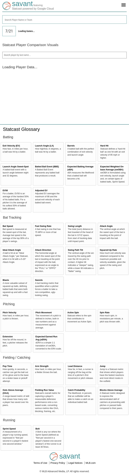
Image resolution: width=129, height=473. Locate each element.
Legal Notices (75, 463)
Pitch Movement (43, 312)
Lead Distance (75, 366)
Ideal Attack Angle (12, 250)
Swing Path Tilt (75, 250)
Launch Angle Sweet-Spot (16, 166)
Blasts (6, 280)
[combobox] (64, 19)
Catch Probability (76, 390)
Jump (102, 366)
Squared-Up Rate (108, 250)
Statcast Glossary (21, 129)
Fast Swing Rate (43, 226)
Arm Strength (41, 366)
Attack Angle (106, 226)
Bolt (37, 429)
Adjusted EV (41, 190)
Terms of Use (40, 463)
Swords (39, 280)
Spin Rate (105, 312)
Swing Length (75, 226)
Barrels (71, 146)
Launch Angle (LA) (44, 146)
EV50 (5, 190)
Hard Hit (104, 146)
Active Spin (73, 312)
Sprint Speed (9, 429)
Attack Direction (43, 250)
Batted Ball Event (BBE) (47, 166)
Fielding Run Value (44, 390)
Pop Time (7, 366)
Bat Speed (8, 226)
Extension (8, 336)
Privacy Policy (58, 463)
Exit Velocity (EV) (11, 146)
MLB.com (91, 463)
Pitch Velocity (9, 312)
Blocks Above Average (111, 390)
